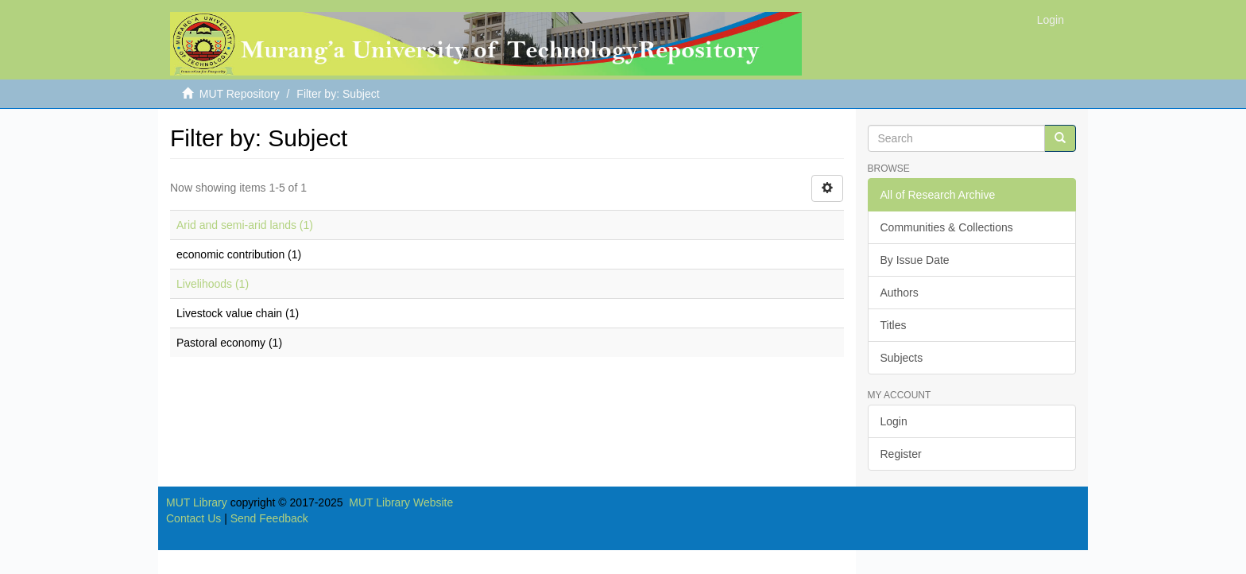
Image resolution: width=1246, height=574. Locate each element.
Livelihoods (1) (212, 283)
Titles (893, 325)
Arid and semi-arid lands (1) (244, 225)
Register (901, 454)
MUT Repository (239, 93)
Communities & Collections (946, 227)
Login (893, 421)
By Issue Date (915, 260)
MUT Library (196, 502)
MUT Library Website (401, 502)
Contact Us (193, 518)
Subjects (901, 357)
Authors (899, 292)
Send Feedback (269, 518)
